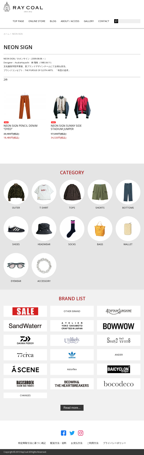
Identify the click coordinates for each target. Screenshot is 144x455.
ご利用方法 (92, 442)
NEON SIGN (17, 33)
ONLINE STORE (37, 21)
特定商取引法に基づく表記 (32, 442)
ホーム (7, 33)
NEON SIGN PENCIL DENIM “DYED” (21, 126)
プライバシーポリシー (114, 442)
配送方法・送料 (58, 442)
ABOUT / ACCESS (70, 21)
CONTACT (103, 21)
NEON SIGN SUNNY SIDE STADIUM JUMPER (66, 126)
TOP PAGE (18, 21)
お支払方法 (76, 442)
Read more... (71, 407)
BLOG (53, 21)
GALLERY (89, 21)
